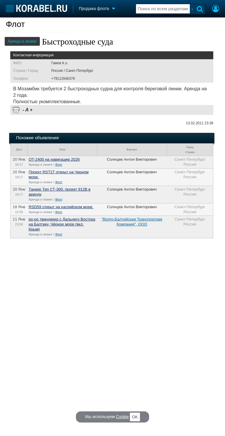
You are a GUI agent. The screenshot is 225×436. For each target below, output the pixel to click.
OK (135, 417)
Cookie (122, 416)
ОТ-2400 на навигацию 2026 (54, 159)
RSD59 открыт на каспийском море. (61, 207)
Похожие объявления (37, 137)
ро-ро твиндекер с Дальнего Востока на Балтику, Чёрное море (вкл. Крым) (62, 224)
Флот (15, 24)
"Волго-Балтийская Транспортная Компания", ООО (132, 221)
